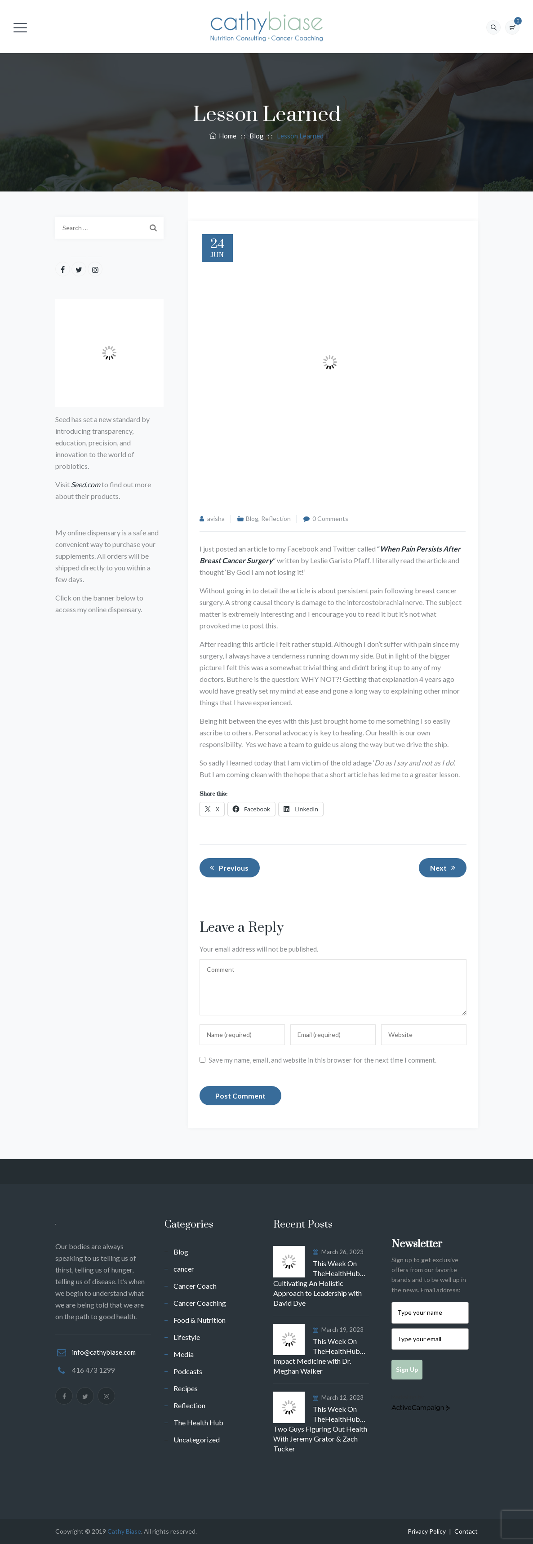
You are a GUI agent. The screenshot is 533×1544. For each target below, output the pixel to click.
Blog (252, 518)
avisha (216, 518)
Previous (228, 867)
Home (222, 136)
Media (183, 1354)
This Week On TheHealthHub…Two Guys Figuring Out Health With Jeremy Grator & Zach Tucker (320, 1429)
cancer (183, 1268)
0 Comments (330, 518)
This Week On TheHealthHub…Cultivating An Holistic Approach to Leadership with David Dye (319, 1283)
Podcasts (187, 1371)
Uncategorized (196, 1439)
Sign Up (407, 1369)
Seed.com (85, 484)
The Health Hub (198, 1422)
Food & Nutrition (199, 1320)
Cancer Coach (195, 1285)
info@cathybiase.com (104, 1352)
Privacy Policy (427, 1531)
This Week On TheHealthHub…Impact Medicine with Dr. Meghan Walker (319, 1356)
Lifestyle (186, 1337)
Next (444, 867)
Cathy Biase (124, 1531)
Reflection (276, 518)
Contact (466, 1531)
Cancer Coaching (199, 1303)
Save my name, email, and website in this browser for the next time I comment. (322, 1060)
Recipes (185, 1388)
